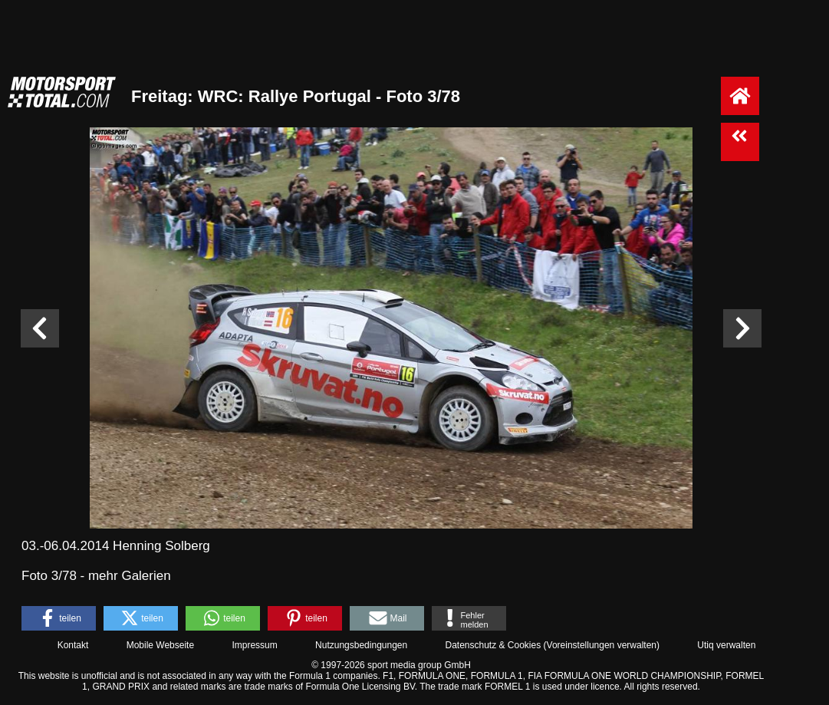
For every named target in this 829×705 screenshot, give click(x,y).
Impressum (254, 645)
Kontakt (73, 645)
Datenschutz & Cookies (493, 645)
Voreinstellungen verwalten (601, 645)
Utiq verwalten (726, 645)
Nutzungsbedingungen (361, 645)
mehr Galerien (129, 575)
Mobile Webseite (161, 645)
